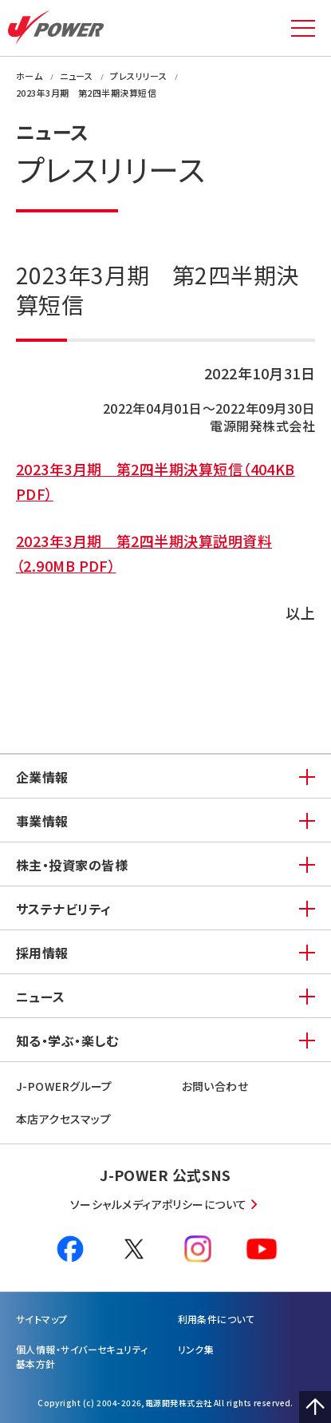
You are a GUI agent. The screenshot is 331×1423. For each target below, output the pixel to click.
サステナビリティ (64, 908)
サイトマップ (42, 1319)
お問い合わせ (215, 1086)
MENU (303, 28)
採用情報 (42, 952)
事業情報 (42, 820)
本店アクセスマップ (63, 1119)
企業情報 (42, 777)
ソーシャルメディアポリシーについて (158, 1204)
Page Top (315, 1407)
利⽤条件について (216, 1319)
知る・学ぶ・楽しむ (67, 1040)
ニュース (40, 996)
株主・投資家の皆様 (72, 864)
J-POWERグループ (64, 1086)
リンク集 (196, 1349)
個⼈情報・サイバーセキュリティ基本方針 (82, 1356)
